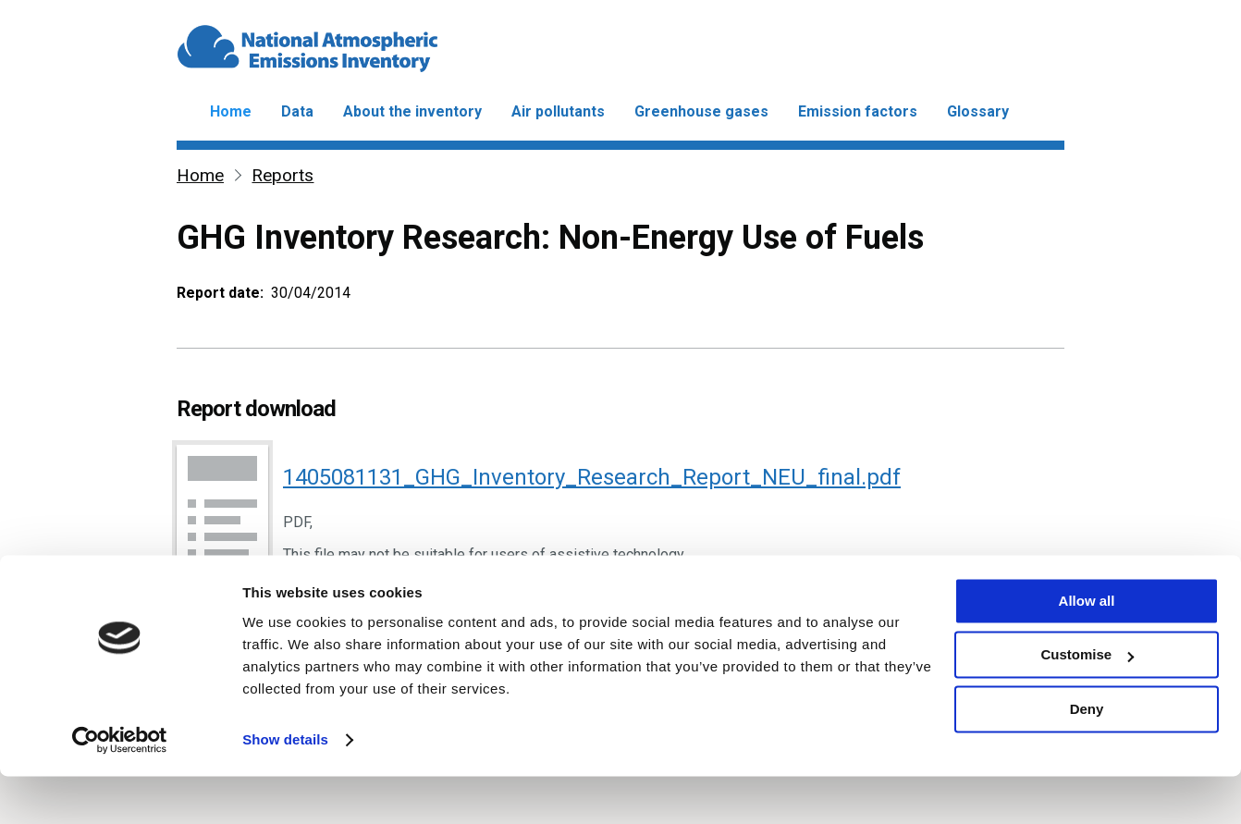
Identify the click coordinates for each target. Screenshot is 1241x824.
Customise (1087, 702)
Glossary (978, 111)
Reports (282, 175)
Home (231, 111)
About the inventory (412, 111)
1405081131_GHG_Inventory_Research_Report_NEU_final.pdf (592, 477)
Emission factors (857, 111)
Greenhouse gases (701, 111)
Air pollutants (558, 111)
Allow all (1087, 649)
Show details (285, 787)
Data (297, 111)
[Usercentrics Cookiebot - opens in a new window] (120, 788)
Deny (1087, 757)
